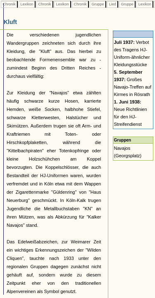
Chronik (9, 4)
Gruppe (98, 4)
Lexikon (26, 4)
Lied (112, 4)
